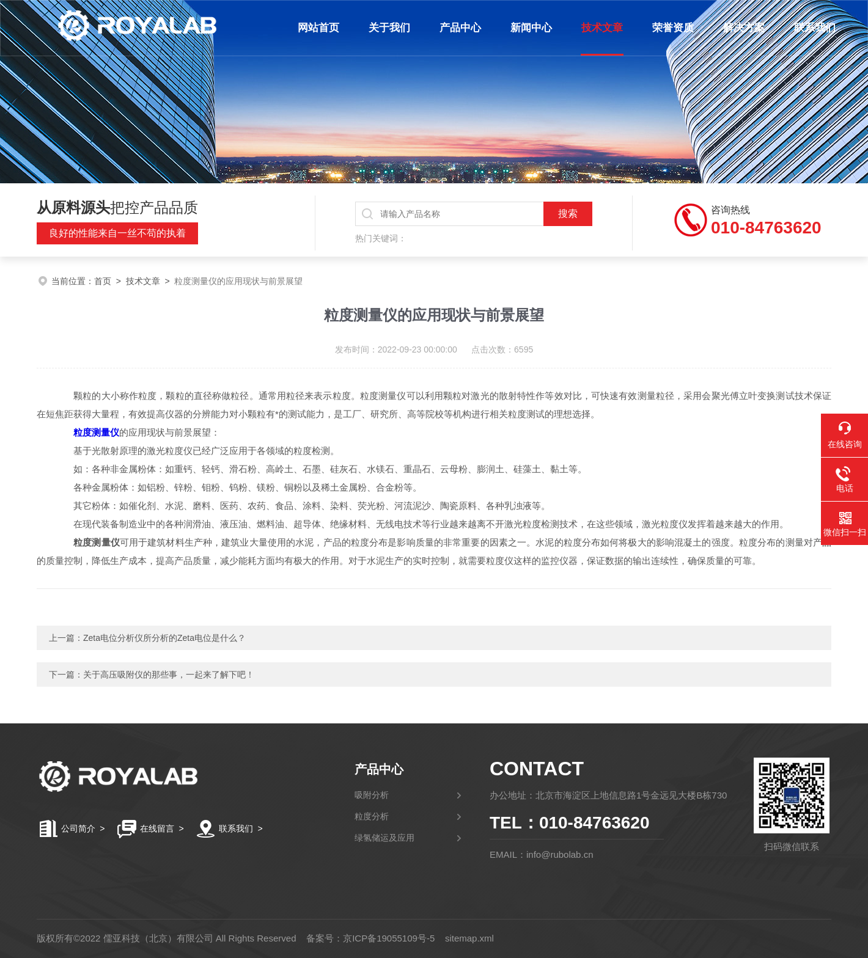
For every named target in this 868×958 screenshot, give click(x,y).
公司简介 (78, 828)
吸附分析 (372, 795)
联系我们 (812, 28)
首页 (102, 281)
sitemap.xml (469, 938)
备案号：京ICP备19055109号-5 (370, 938)
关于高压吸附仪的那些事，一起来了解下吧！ (168, 674)
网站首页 (315, 28)
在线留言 (157, 828)
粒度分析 (372, 816)
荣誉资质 (670, 28)
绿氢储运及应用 (384, 838)
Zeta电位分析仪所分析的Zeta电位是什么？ (164, 638)
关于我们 (386, 28)
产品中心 (457, 28)
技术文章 (599, 28)
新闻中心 (528, 28)
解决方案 (741, 28)
